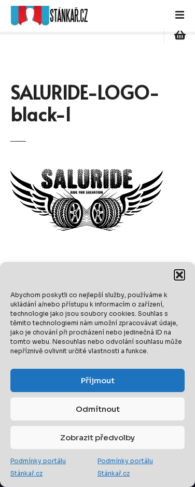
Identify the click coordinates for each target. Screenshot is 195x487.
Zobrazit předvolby (97, 437)
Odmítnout (98, 409)
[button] (179, 275)
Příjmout (98, 380)
